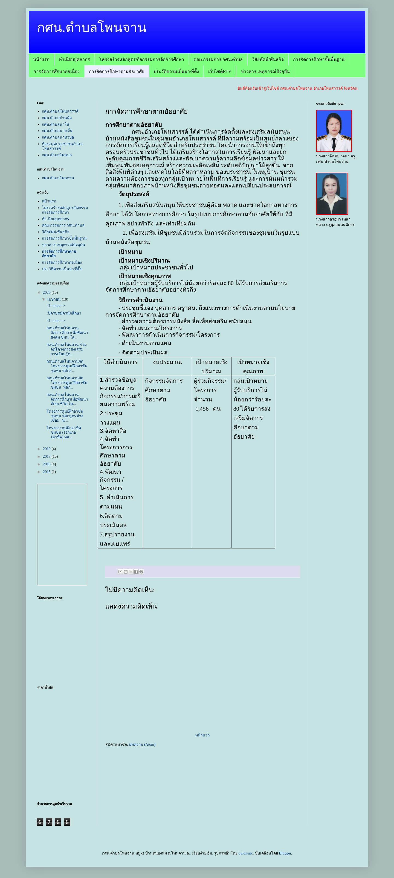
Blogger (285, 853)
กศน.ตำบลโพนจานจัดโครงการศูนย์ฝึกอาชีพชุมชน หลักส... (67, 366)
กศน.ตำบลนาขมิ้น (57, 131)
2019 (47, 449)
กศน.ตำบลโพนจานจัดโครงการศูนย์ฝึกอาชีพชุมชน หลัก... (67, 382)
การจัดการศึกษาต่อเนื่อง (56, 71)
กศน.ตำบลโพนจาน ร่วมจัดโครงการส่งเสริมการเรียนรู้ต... (67, 349)
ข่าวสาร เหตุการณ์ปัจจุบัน (265, 71)
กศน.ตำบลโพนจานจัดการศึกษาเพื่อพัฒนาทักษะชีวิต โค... (67, 399)
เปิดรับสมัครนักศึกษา (64, 313)
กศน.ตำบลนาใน (55, 124)
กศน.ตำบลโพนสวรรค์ (60, 111)
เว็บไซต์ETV (219, 71)
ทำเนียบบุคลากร (74, 59)
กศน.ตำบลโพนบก (57, 155)
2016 (47, 464)
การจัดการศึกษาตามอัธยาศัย (116, 71)
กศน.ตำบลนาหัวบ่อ (58, 137)
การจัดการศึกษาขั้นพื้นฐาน (318, 59)
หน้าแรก (41, 59)
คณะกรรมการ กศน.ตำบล (218, 59)
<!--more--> (56, 306)
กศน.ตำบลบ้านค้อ (57, 118)
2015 (47, 472)
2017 (47, 456)
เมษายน (54, 299)
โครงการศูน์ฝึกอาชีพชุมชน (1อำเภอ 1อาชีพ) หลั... (64, 432)
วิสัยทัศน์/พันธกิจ (267, 59)
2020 (47, 292)
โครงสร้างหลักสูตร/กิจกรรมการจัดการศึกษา (141, 59)
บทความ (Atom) (142, 744)
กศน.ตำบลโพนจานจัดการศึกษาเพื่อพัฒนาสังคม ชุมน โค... (67, 332)
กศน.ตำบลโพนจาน (91, 27)
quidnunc (246, 853)
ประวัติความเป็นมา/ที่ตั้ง (176, 71)
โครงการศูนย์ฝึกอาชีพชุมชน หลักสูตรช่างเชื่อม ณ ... (65, 416)
